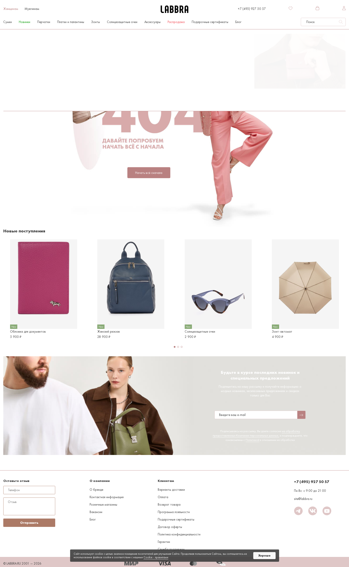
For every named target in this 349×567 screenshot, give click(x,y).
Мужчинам (32, 9)
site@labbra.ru (303, 499)
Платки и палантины (70, 22)
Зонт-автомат (282, 331)
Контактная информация (107, 497)
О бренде (96, 489)
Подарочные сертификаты (210, 22)
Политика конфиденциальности (179, 534)
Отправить (29, 523)
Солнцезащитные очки (122, 22)
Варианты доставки (171, 489)
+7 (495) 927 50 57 (252, 9)
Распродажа (176, 22)
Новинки (24, 22)
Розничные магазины (103, 504)
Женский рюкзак (108, 331)
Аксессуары (152, 22)
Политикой (252, 440)
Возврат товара (169, 504)
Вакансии (96, 512)
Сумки (7, 22)
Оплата (163, 497)
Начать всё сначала (148, 173)
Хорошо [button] (264, 555)
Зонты (95, 22)
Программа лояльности (174, 512)
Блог (238, 22)
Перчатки (43, 22)
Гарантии (164, 542)
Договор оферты (170, 527)
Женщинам (10, 9)
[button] (174, 347)
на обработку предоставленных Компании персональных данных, (256, 433)
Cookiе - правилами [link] (155, 557)
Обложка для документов (28, 331)
